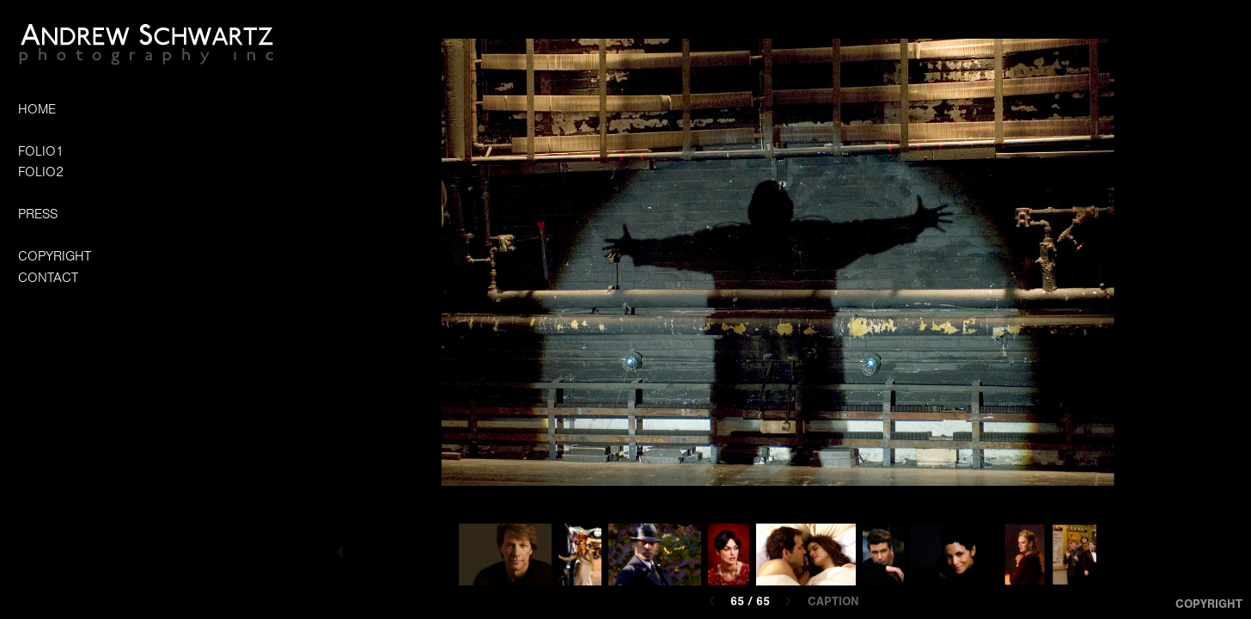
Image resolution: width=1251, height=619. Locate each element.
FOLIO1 (41, 151)
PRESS (38, 214)
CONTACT (48, 277)
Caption (833, 602)
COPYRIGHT (54, 256)
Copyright (1208, 604)
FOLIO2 (41, 172)
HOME (37, 109)
